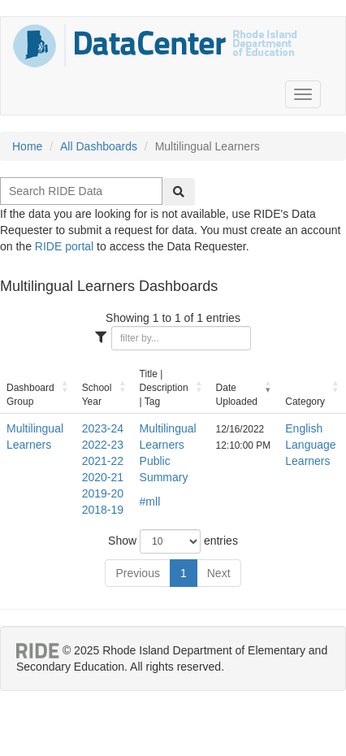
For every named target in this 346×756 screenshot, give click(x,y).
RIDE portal (64, 246)
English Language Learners (310, 444)
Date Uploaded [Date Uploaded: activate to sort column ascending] (236, 394)
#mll (150, 501)
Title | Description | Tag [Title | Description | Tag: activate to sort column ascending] (164, 387)
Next (219, 573)
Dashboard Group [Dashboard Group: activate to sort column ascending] (30, 394)
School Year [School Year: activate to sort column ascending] (97, 394)
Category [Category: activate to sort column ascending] (305, 401)
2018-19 (102, 509)
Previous (137, 573)
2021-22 (102, 460)
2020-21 (102, 477)
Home (27, 146)
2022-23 (102, 444)
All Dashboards (98, 146)
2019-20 (102, 493)
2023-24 (102, 428)
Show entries (173, 541)
